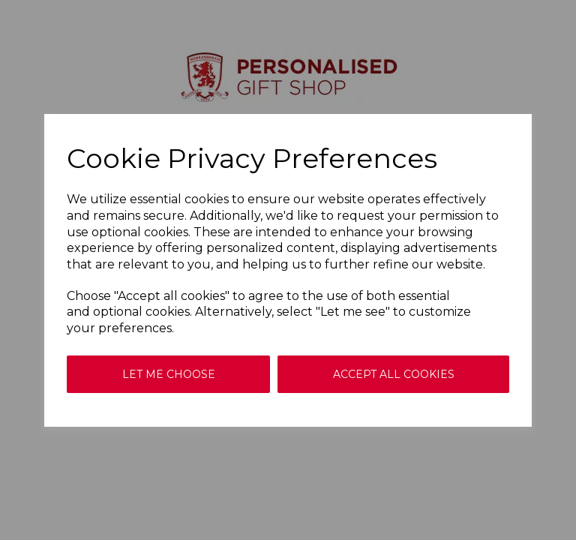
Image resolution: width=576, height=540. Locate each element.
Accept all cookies (393, 374)
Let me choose (168, 374)
